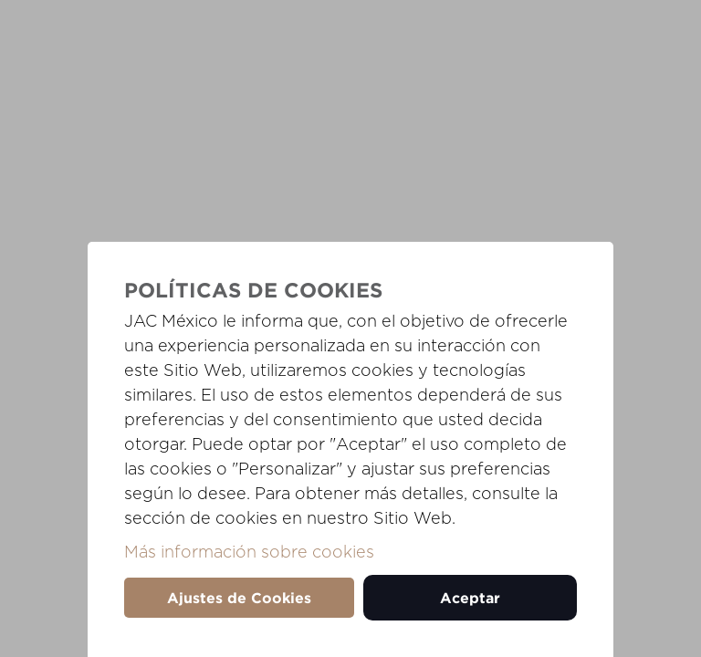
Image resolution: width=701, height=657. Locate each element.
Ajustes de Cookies (239, 597)
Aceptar (470, 597)
